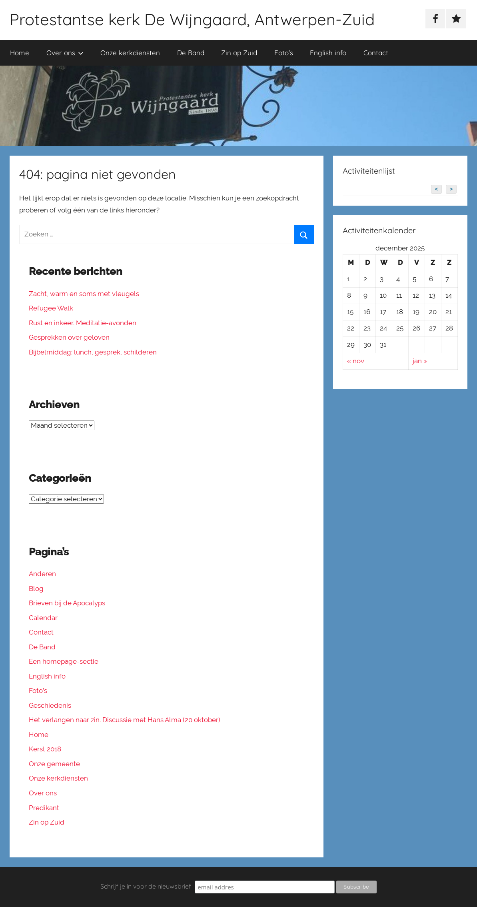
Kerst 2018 (45, 749)
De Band (190, 52)
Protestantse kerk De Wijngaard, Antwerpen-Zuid (192, 19)
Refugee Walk (51, 308)
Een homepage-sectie (63, 661)
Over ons (65, 52)
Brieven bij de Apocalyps (67, 603)
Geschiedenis (50, 705)
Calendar (43, 618)
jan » (420, 361)
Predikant (44, 808)
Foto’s (283, 52)
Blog (36, 589)
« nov (355, 361)
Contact (375, 52)
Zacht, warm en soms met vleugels (84, 294)
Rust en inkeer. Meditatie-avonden (82, 323)
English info (328, 52)
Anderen (42, 574)
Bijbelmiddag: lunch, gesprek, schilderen (93, 352)
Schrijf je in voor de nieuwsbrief (145, 886)
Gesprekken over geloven (69, 337)
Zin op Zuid (239, 52)
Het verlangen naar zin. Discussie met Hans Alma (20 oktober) (124, 720)
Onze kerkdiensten (130, 52)
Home (19, 52)
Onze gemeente (54, 764)
